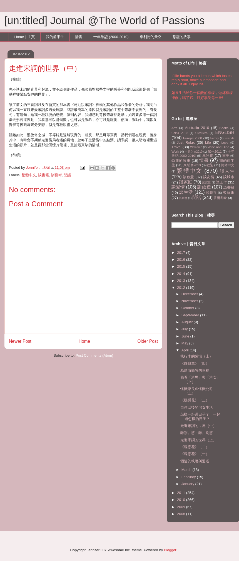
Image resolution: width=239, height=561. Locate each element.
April (185, 350)
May (185, 343)
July (185, 329)
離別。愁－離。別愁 (196, 433)
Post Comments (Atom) (94, 355)
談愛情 (178, 187)
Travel (176, 147)
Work (175, 151)
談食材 (183, 198)
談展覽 (206, 182)
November (190, 301)
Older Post (147, 341)
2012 (181, 288)
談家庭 (185, 182)
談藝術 (56, 175)
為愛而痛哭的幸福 (194, 370)
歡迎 (209, 165)
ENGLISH (224, 132)
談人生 (227, 171)
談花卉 (211, 192)
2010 (181, 500)
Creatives (201, 133)
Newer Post (20, 341)
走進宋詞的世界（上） (198, 440)
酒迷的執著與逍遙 (194, 461)
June (185, 336)
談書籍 (43, 175)
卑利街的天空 (150, 37)
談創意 (188, 177)
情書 (78, 37)
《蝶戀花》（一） (194, 454)
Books (223, 128)
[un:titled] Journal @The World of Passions (104, 20)
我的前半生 (55, 37)
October (188, 308)
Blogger (170, 550)
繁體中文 (29, 175)
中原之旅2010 (194, 151)
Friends (229, 138)
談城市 (228, 177)
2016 (181, 259)
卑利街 (208, 155)
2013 (181, 281)
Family (214, 138)
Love (224, 142)
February (189, 477)
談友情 (209, 177)
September (190, 315)
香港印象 (220, 198)
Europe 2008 (192, 138)
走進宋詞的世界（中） (198, 426)
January (188, 484)
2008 (181, 514)
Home (84, 341)
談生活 (186, 192)
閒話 (67, 175)
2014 (181, 274)
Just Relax (186, 142)
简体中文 (227, 165)
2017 (181, 252)
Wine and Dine (218, 147)
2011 (181, 493)
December (190, 294)
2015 (181, 266)
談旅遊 (204, 187)
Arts (174, 128)
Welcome (196, 147)
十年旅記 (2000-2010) (110, 37)
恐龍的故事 (182, 37)
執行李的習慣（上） (196, 356)
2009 (181, 507)
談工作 (221, 182)
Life (208, 142)
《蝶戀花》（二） (194, 447)
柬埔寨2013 (192, 165)
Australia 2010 (197, 128)
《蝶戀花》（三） (194, 400)
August (187, 322)
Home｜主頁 (24, 37)
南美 (225, 155)
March (187, 470)
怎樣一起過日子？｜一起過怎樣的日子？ (200, 416)
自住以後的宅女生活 (196, 407)
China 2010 (179, 133)
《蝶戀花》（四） (194, 363)
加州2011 (215, 151)
